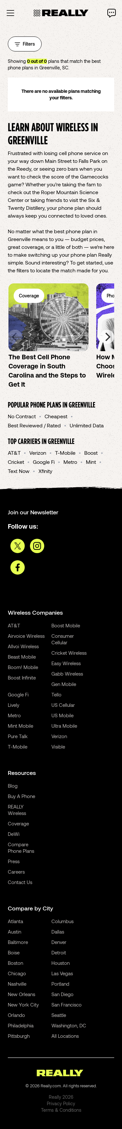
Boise (14, 952)
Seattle (58, 1015)
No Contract (22, 416)
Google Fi (44, 462)
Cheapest (56, 416)
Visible (58, 747)
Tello (56, 694)
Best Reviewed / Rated (34, 425)
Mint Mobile (20, 726)
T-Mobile (65, 453)
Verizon (37, 453)
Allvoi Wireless (23, 646)
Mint (91, 462)
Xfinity (45, 471)
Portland (60, 984)
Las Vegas (62, 973)
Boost (91, 453)
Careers (16, 872)
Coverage (18, 823)
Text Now (19, 471)
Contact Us (20, 882)
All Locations (65, 1036)
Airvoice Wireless (26, 636)
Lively (13, 705)
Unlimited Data (87, 425)
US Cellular (63, 705)
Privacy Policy (61, 1103)
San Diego (62, 994)
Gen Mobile (63, 684)
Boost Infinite (22, 677)
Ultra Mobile (64, 726)
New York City (23, 1005)
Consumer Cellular (62, 639)
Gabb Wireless (67, 674)
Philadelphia (21, 1025)
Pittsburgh (19, 1036)
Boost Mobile (65, 625)
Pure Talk (18, 736)
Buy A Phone (21, 796)
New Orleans (21, 994)
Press (14, 861)
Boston (15, 963)
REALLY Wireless (17, 810)
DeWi (14, 834)
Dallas (57, 932)
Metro (70, 462)
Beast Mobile (22, 657)
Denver (58, 942)
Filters (25, 44)
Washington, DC (68, 1025)
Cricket (16, 462)
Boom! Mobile (23, 667)
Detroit (58, 952)
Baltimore (18, 942)
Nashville (17, 984)
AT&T (14, 453)
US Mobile (62, 715)
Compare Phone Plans (21, 847)
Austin (14, 932)
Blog (13, 786)
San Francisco (66, 1005)
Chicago (17, 973)
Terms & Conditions (61, 1110)
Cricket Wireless (69, 653)
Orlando (16, 1015)
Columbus (62, 921)
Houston (60, 963)
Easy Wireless (66, 663)
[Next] (107, 337)
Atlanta (15, 921)
